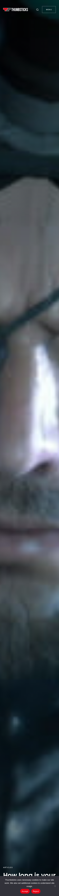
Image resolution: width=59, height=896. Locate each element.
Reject (36, 891)
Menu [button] (49, 9)
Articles (8, 867)
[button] (38, 9)
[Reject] (55, 886)
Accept (25, 891)
